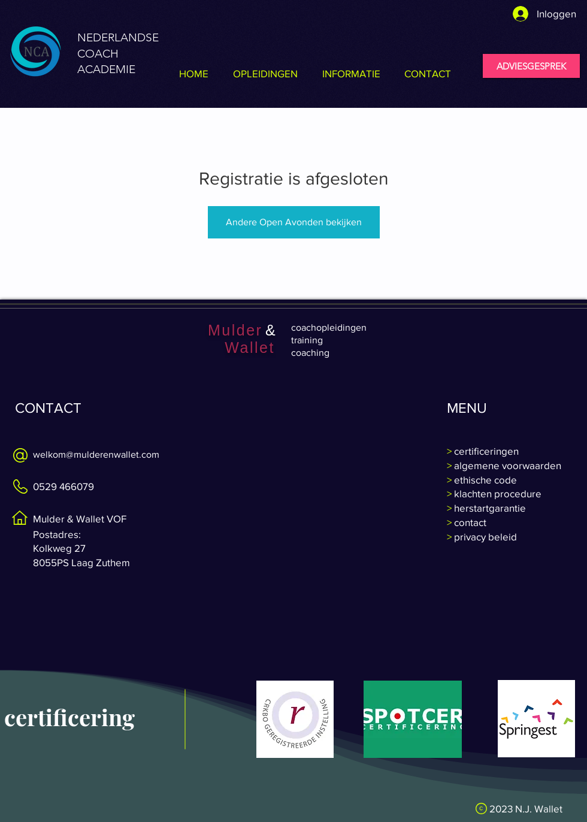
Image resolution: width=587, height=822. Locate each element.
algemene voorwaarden (506, 465)
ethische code (484, 479)
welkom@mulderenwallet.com (96, 454)
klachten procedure (496, 493)
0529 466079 (63, 486)
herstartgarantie (489, 507)
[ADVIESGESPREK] (531, 66)
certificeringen (485, 451)
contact (470, 522)
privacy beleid (484, 536)
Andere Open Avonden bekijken (294, 222)
